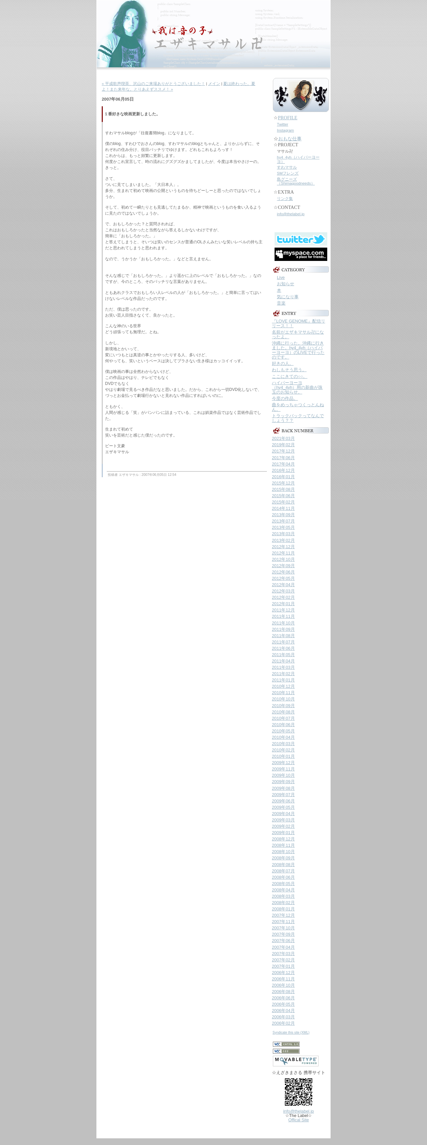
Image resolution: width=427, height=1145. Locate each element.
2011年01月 (283, 679)
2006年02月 (283, 1023)
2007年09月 (283, 934)
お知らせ (285, 283)
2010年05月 (283, 730)
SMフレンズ (288, 173)
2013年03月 (283, 533)
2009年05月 (283, 807)
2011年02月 (283, 673)
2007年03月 (283, 953)
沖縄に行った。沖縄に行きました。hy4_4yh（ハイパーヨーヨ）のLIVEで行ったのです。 (298, 350)
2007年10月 (283, 927)
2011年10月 (283, 622)
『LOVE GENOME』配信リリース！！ (298, 323)
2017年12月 (283, 451)
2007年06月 (283, 940)
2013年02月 (283, 540)
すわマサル (287, 167)
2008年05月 (283, 883)
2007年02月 (283, 959)
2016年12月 (283, 470)
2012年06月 (283, 572)
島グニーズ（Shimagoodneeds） (296, 181)
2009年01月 (283, 832)
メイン (214, 84)
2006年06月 (283, 997)
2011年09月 (283, 629)
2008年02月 (283, 902)
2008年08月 (283, 864)
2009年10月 (283, 775)
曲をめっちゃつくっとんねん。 (298, 407)
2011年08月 (283, 635)
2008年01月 (283, 908)
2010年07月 (283, 718)
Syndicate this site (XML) (291, 1032)
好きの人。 (283, 363)
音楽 (281, 303)
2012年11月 (283, 553)
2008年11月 (283, 845)
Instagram (285, 130)
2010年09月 (283, 705)
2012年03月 (283, 590)
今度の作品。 (285, 398)
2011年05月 (283, 654)
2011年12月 (283, 609)
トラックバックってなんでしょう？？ (298, 418)
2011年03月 (283, 667)
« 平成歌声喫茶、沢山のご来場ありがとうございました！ (153, 84)
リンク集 (285, 199)
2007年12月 (283, 915)
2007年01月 (283, 966)
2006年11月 (283, 978)
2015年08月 (283, 489)
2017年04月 (283, 464)
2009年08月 (283, 788)
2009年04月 (283, 813)
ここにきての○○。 (289, 376)
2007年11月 (283, 921)
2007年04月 (283, 947)
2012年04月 (283, 584)
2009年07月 (283, 794)
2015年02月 (283, 502)
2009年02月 (283, 826)
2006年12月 (283, 972)
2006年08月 (283, 991)
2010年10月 (283, 698)
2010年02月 (283, 749)
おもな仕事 (290, 138)
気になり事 (288, 296)
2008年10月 (283, 851)
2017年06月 (283, 457)
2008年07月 (283, 870)
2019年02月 (283, 444)
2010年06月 (283, 724)
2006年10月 (283, 985)
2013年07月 (283, 521)
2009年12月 (283, 762)
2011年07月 (283, 641)
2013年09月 (283, 514)
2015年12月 (283, 483)
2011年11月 (283, 616)
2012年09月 (283, 565)
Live (281, 277)
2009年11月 (283, 768)
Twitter (282, 124)
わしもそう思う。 (289, 369)
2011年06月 (283, 648)
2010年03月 (283, 743)
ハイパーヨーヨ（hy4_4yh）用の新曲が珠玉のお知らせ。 (297, 387)
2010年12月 (283, 686)
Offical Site (298, 1119)
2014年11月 (283, 508)
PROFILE (287, 117)
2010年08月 (283, 711)
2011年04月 (283, 660)
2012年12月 (283, 546)
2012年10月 (283, 559)
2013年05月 (283, 527)
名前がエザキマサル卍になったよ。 (298, 334)
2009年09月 (283, 781)
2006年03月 (283, 1016)
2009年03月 (283, 819)
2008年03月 (283, 896)
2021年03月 (283, 438)
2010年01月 (283, 756)
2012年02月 (283, 597)
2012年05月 (283, 578)
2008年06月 (283, 877)
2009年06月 (283, 800)
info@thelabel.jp (291, 214)
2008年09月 (283, 857)
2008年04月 (283, 889)
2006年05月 (283, 1004)
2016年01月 (283, 476)
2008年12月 (283, 838)
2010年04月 (283, 737)
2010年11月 (283, 692)
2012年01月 (283, 603)
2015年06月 (283, 495)
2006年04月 (283, 1010)
